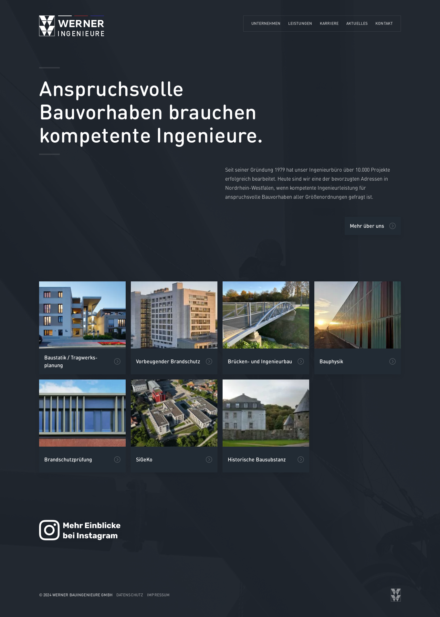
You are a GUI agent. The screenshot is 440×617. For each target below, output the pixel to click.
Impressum (158, 594)
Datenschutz (129, 594)
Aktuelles (357, 23)
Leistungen (300, 23)
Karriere (329, 23)
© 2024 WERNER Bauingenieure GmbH (75, 594)
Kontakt (384, 23)
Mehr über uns (367, 225)
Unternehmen (265, 23)
